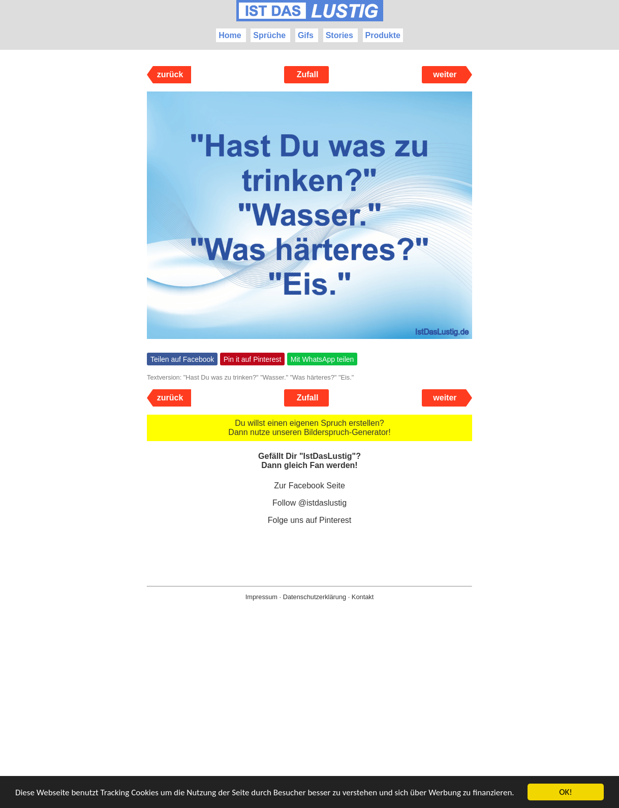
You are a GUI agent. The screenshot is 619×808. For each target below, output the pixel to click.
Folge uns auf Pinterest (310, 520)
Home (230, 35)
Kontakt (363, 597)
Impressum (261, 597)
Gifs (306, 35)
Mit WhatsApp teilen (322, 359)
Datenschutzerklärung (314, 597)
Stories (339, 35)
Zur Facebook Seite (309, 485)
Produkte (382, 35)
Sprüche (269, 35)
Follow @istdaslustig (309, 503)
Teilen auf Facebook (182, 359)
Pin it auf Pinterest (253, 359)
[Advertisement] (309, 720)
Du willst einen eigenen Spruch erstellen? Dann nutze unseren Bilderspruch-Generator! (309, 428)
